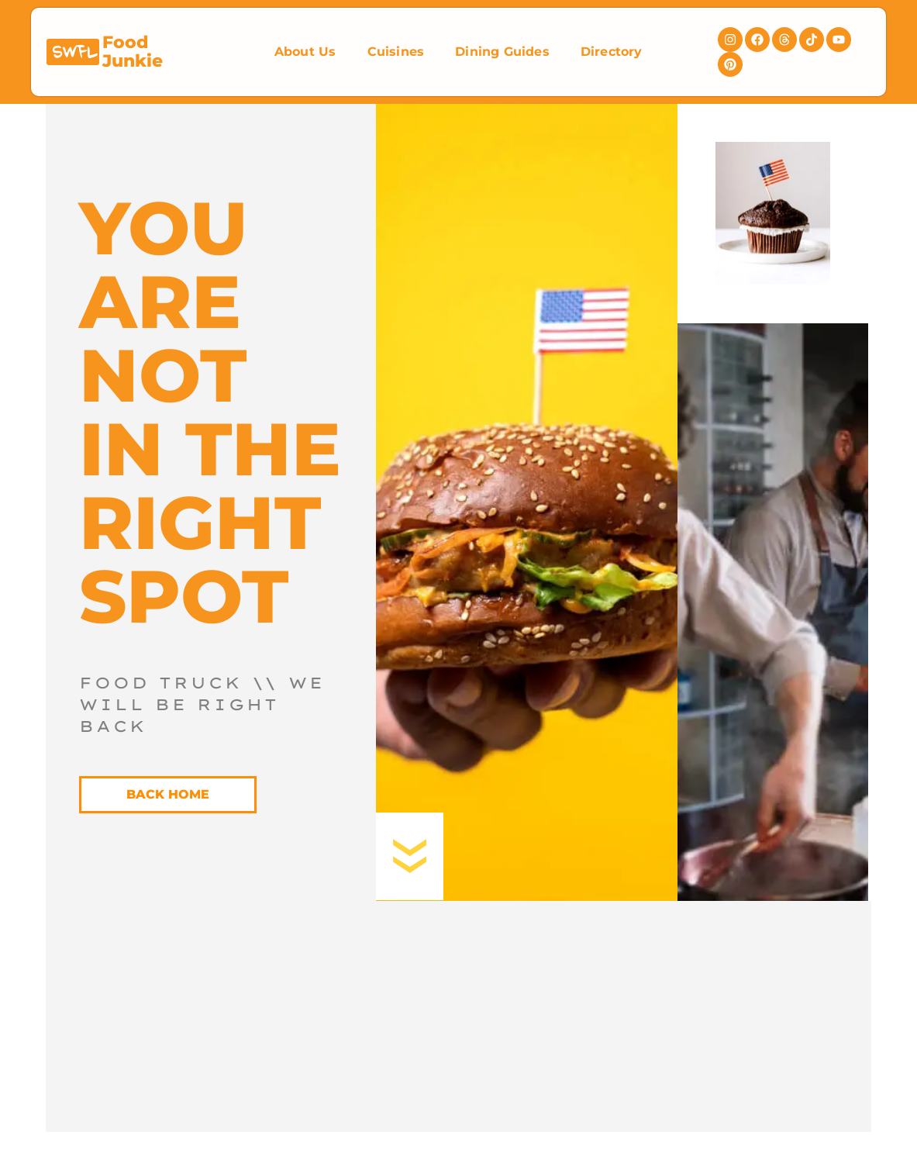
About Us (305, 51)
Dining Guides (502, 51)
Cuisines (396, 51)
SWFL (74, 53)
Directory (612, 51)
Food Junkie (132, 51)
